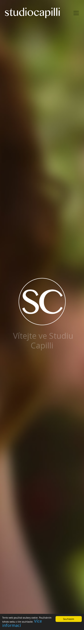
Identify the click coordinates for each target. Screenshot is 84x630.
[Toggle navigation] (76, 13)
